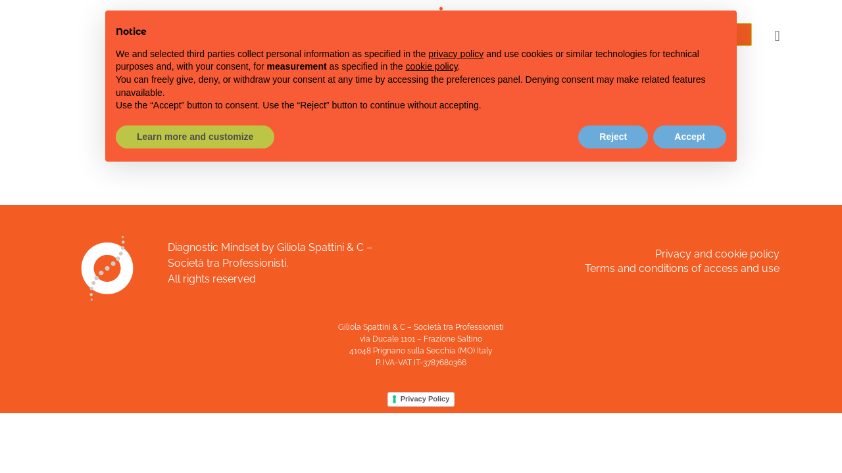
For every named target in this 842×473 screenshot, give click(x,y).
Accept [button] (689, 136)
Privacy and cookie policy (717, 254)
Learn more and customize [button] (195, 136)
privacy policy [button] (455, 54)
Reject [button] (613, 136)
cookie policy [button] (431, 66)
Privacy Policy (425, 399)
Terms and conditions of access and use (682, 268)
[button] (777, 35)
